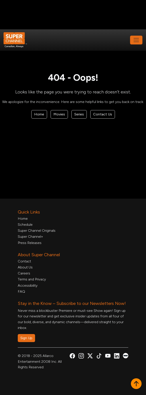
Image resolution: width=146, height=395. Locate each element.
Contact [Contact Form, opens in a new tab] (24, 261)
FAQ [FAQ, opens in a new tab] (21, 291)
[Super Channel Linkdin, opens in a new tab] (116, 357)
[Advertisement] (73, 15)
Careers (24, 273)
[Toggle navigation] (136, 40)
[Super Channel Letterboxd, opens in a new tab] (125, 355)
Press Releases (29, 243)
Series (79, 114)
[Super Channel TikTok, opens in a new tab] (99, 357)
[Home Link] (18, 40)
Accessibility (27, 285)
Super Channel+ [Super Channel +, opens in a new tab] (30, 236)
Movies (59, 114)
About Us (25, 267)
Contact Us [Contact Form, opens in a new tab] (102, 114)
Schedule (25, 224)
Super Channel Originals (36, 230)
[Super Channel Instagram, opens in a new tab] (81, 357)
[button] (136, 384)
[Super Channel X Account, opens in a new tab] (90, 357)
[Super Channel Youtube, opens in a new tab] (107, 357)
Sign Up (26, 338)
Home (39, 114)
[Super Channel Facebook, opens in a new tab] (72, 357)
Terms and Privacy (32, 279)
